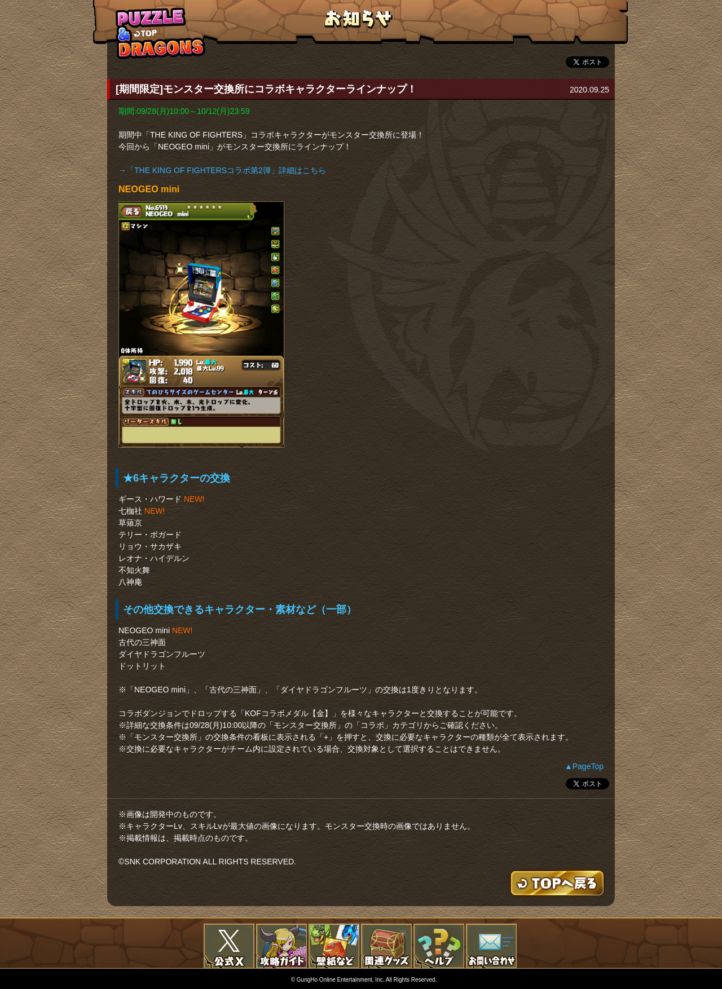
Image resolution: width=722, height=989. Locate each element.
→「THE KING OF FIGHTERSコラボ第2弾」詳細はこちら (222, 170)
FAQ (438, 946)
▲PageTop (584, 766)
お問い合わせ (491, 946)
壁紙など (334, 946)
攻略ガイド (281, 946)
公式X (229, 946)
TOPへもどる (161, 33)
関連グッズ (386, 946)
